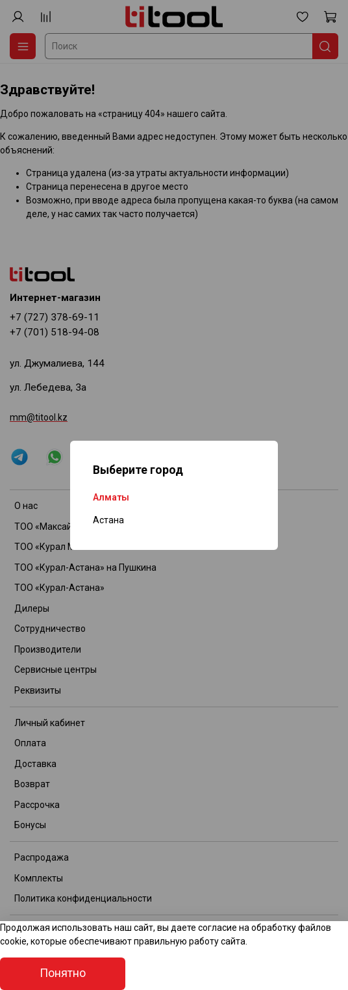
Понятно (63, 973)
